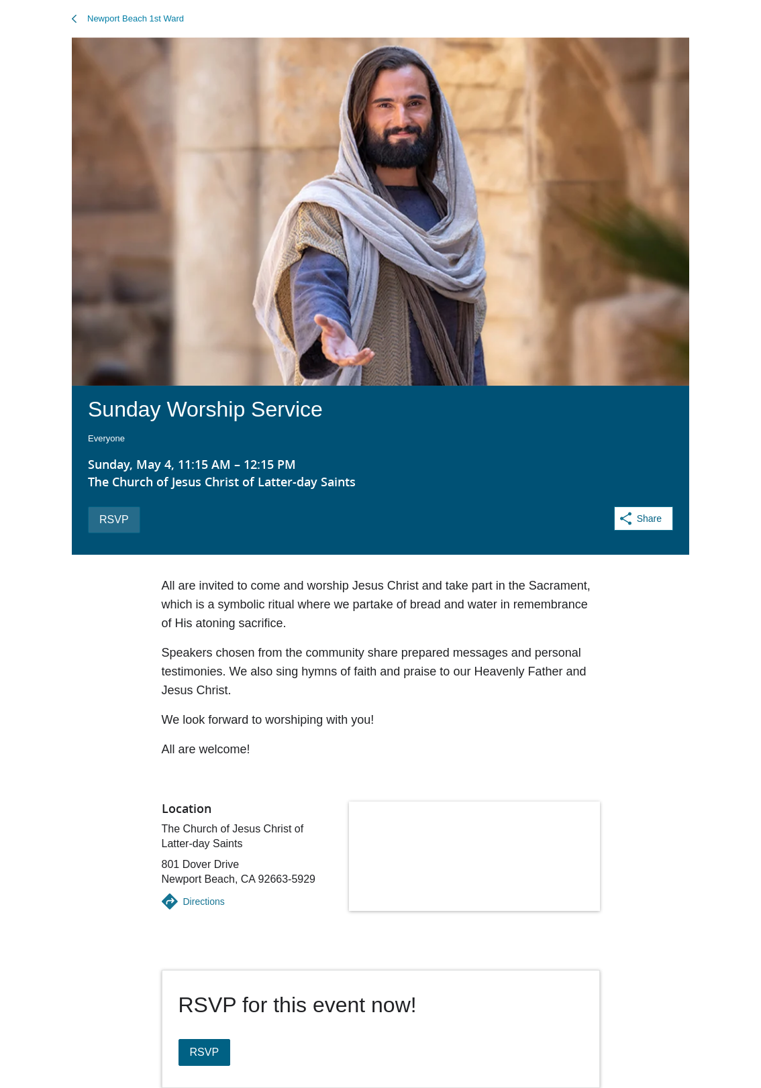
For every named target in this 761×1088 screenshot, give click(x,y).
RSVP (114, 519)
